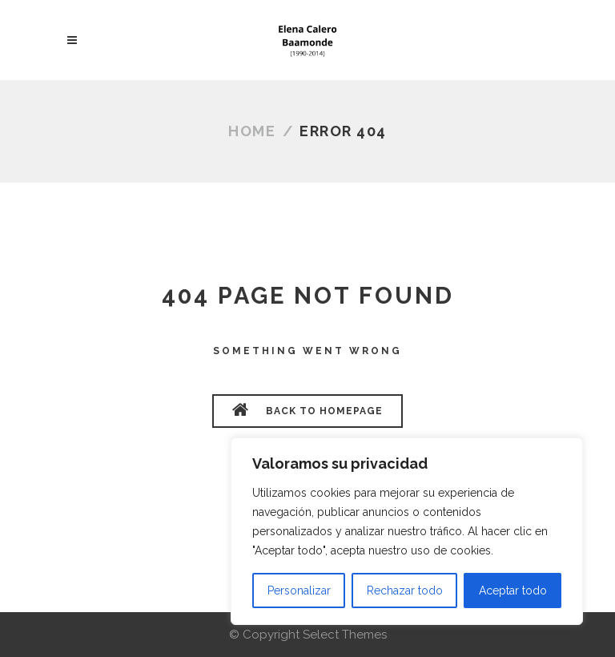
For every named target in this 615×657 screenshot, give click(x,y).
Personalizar (299, 590)
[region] (407, 531)
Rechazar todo (405, 590)
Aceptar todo (513, 590)
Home (251, 131)
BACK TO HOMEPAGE (307, 409)
